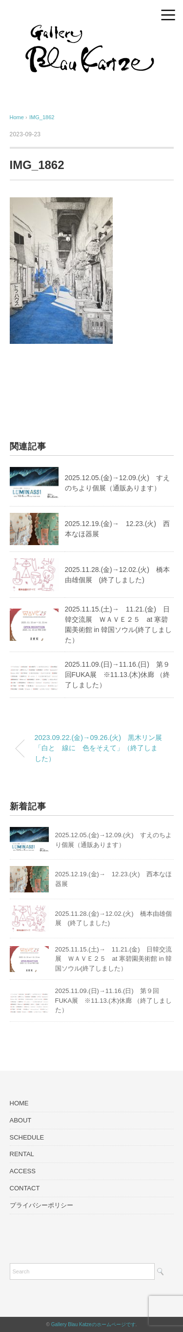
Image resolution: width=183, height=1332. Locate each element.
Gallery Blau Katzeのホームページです (93, 1324)
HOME (19, 1103)
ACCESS (23, 1171)
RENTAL (22, 1154)
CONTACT (25, 1188)
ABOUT (21, 1120)
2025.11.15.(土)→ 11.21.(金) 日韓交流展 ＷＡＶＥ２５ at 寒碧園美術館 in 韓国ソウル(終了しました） (113, 959)
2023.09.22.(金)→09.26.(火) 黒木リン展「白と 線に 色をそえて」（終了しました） (99, 748)
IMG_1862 (41, 117)
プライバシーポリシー (41, 1205)
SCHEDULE (27, 1137)
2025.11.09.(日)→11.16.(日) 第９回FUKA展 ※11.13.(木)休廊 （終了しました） (117, 674)
